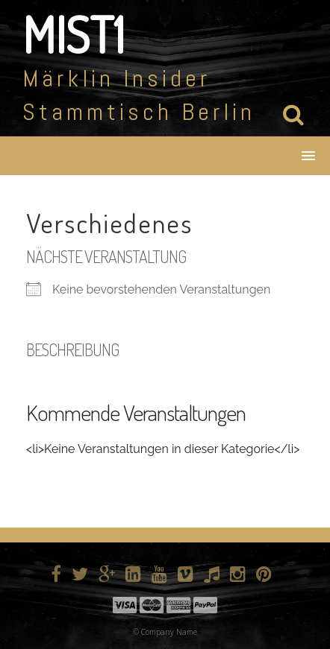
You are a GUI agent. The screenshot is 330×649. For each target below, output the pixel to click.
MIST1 (73, 34)
